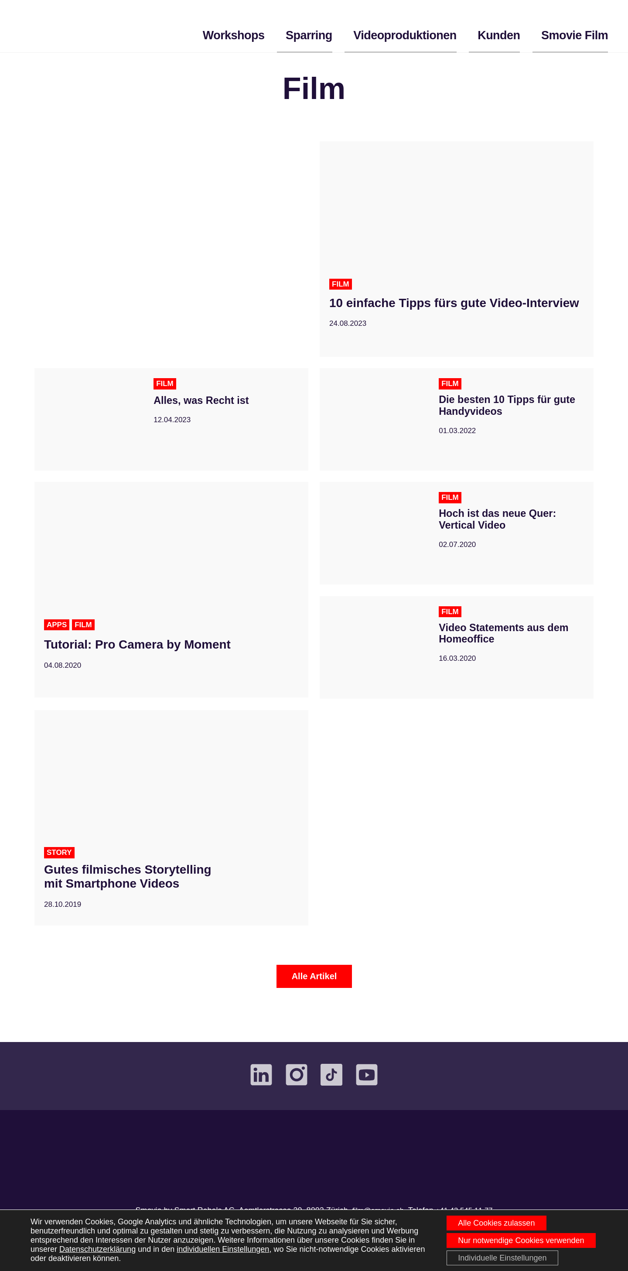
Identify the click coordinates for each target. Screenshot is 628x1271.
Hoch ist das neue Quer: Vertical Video (502, 529)
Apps (57, 633)
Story (60, 861)
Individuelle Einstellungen (501, 1257)
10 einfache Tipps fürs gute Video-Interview (442, 319)
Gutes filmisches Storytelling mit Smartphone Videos (140, 888)
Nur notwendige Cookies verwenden (520, 1239)
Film (341, 293)
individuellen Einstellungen (223, 1248)
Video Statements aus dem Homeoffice (508, 643)
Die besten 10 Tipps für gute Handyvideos (499, 415)
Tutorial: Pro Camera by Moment (151, 653)
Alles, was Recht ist (205, 409)
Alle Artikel (314, 985)
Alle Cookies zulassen (495, 1220)
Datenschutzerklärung (97, 1248)
